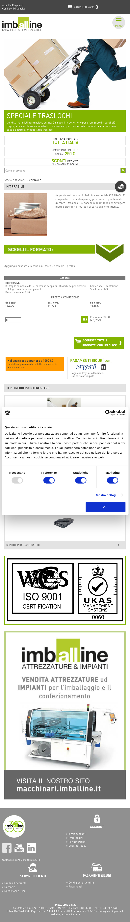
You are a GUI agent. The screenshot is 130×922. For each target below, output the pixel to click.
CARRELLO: (84, 7)
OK (105, 507)
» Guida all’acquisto (14, 883)
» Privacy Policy (75, 841)
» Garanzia (8, 886)
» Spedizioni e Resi (13, 890)
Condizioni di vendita (13, 8)
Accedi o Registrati (12, 5)
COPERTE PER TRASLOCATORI (23, 544)
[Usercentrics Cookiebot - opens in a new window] (108, 413)
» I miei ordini (74, 837)
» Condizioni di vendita (80, 882)
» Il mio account (76, 833)
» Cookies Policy (76, 845)
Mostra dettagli (106, 495)
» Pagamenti (74, 886)
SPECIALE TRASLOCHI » (16, 180)
